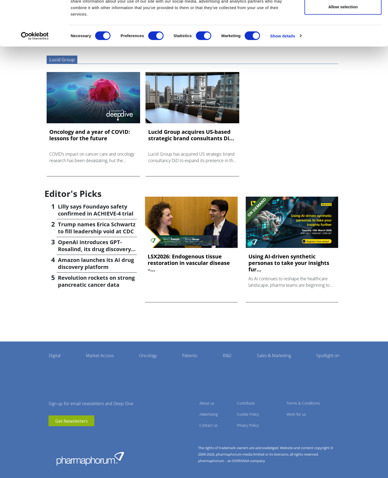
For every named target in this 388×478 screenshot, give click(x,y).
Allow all (343, 14)
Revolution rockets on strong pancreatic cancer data (96, 281)
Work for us (296, 414)
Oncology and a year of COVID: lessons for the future (89, 135)
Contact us (208, 425)
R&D (227, 355)
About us (206, 403)
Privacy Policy (248, 425)
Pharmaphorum (90, 458)
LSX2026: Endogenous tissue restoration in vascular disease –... (189, 263)
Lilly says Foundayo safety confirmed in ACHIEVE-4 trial (95, 210)
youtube (52, 434)
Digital (55, 355)
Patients (189, 355)
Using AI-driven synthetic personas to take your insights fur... (288, 263)
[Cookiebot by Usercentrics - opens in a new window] (34, 61)
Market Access (100, 355)
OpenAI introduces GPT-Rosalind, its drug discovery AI (94, 249)
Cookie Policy (248, 414)
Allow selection (343, 32)
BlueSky (68, 434)
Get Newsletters (71, 421)
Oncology (148, 355)
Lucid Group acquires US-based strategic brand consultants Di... (191, 135)
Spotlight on (327, 355)
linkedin (60, 434)
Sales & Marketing (274, 355)
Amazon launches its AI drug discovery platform (96, 263)
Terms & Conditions (303, 403)
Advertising (208, 414)
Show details (282, 61)
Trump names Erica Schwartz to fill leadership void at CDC (97, 228)
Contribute (246, 403)
